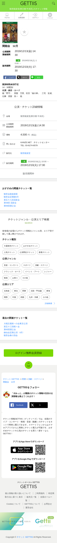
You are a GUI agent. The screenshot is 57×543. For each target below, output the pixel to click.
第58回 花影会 (10, 203)
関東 (24, 291)
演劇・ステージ (41, 265)
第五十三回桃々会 (12, 326)
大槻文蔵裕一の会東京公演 (16, 323)
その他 (25, 278)
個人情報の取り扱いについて (18, 493)
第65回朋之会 (10, 329)
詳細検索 (48, 303)
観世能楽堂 (25, 153)
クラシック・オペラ (12, 272)
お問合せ (48, 504)
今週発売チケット (11, 246)
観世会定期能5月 (11, 197)
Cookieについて (14, 504)
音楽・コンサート (11, 265)
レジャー (48, 272)
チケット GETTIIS (25, 537)
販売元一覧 (31, 497)
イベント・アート (32, 272)
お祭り (15, 278)
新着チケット (44, 252)
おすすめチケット (30, 246)
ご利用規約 (40, 493)
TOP (28, 366)
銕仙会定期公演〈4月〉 (14, 332)
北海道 (6, 291)
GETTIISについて (32, 504)
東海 (48, 291)
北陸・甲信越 (36, 291)
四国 (22, 297)
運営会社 (29, 507)
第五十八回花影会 (12, 200)
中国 (14, 297)
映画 (6, 278)
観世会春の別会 (11, 335)
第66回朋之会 (10, 206)
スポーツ (27, 265)
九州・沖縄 (33, 297)
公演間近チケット (27, 252)
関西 (6, 297)
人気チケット (9, 252)
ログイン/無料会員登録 (28, 353)
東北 (16, 291)
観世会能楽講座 (11, 194)
